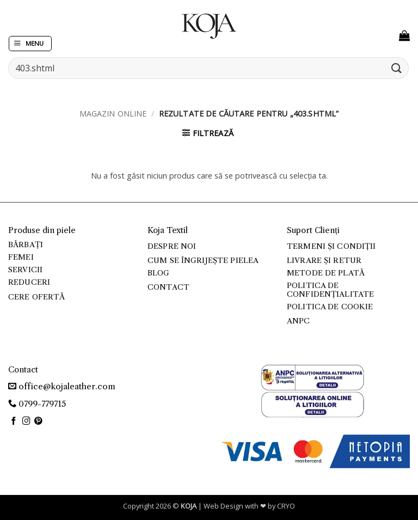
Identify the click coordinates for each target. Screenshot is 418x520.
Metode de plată (326, 273)
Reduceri (29, 282)
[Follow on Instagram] (26, 421)
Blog (158, 273)
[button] (30, 44)
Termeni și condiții (331, 246)
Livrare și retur (324, 260)
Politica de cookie (330, 306)
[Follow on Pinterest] (38, 421)
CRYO (286, 506)
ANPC (298, 321)
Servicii (25, 269)
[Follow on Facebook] (14, 421)
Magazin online (113, 113)
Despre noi (171, 246)
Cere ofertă (36, 297)
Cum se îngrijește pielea (203, 260)
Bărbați (25, 244)
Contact (168, 287)
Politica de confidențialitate (330, 290)
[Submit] (397, 67)
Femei (21, 257)
